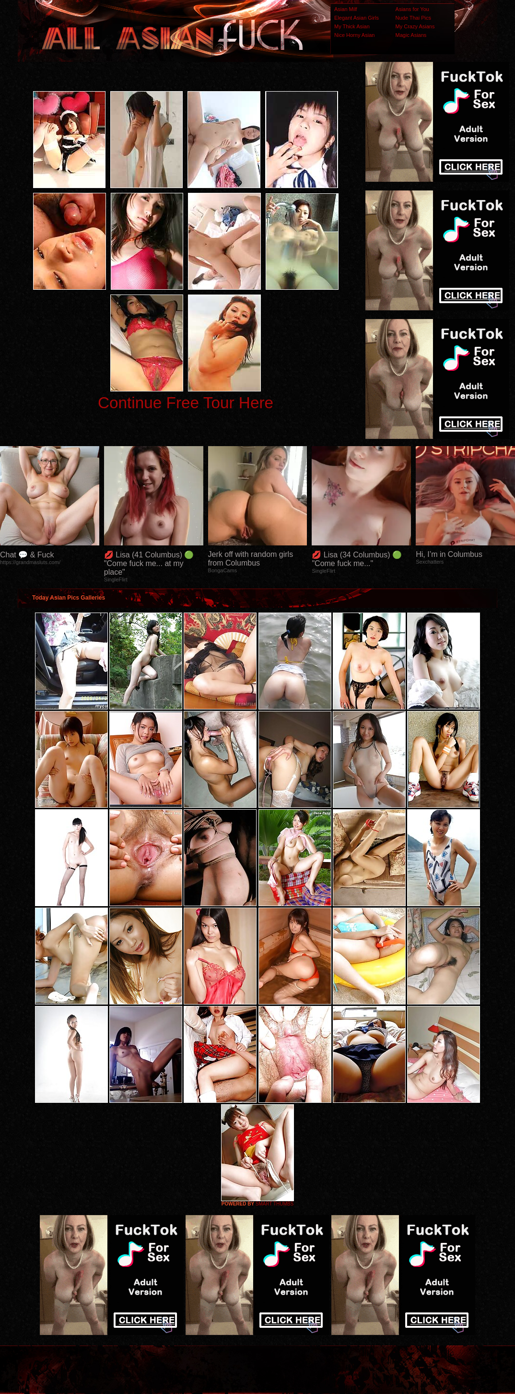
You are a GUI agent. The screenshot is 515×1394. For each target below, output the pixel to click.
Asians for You (412, 9)
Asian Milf (345, 9)
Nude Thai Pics (413, 18)
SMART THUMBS (274, 1203)
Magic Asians (411, 35)
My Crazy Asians (415, 26)
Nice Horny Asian (354, 35)
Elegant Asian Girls (356, 18)
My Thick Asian (352, 26)
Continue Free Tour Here (185, 403)
